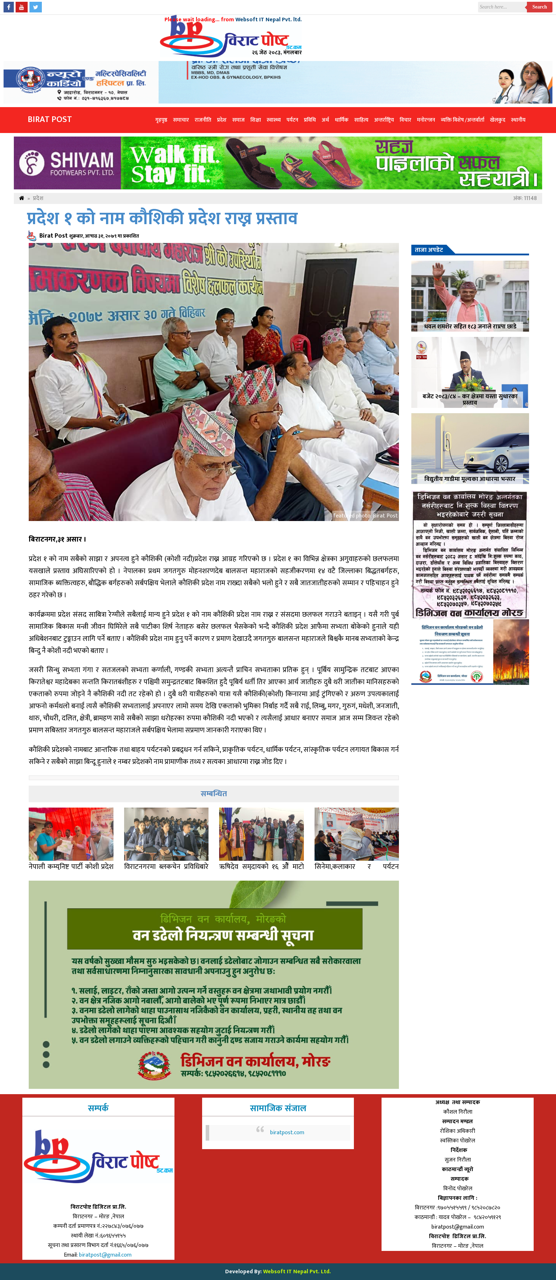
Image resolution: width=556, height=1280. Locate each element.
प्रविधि (310, 120)
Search (540, 7)
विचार (405, 120)
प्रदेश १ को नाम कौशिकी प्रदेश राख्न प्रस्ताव (162, 219)
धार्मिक (342, 120)
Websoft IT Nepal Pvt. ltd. (268, 19)
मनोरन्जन (426, 120)
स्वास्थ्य (274, 120)
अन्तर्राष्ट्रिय (384, 120)
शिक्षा (255, 120)
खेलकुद (497, 120)
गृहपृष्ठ (161, 120)
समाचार (181, 120)
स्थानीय (518, 120)
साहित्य (361, 120)
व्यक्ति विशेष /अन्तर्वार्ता (462, 120)
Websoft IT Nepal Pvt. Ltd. (297, 1271)
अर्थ (325, 120)
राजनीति (203, 120)
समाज (238, 120)
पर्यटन (292, 120)
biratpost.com (287, 1132)
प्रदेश (222, 120)
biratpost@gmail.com (106, 1255)
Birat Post (50, 119)
